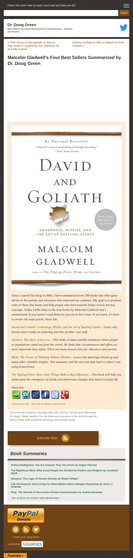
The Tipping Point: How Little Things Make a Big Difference (50, 374)
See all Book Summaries (25, 498)
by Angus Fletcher (54, 465)
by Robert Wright (44, 478)
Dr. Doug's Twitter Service (23, 416)
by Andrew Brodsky (56, 492)
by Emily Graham (33, 46)
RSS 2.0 (14, 419)
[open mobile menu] (126, 6)
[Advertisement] (66, 94)
